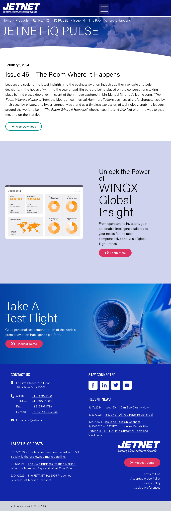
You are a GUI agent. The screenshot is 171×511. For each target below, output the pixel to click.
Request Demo (24, 344)
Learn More (115, 253)
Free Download (23, 126)
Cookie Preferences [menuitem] (147, 487)
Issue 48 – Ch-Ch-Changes (122, 422)
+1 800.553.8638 (42, 401)
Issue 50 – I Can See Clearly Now (127, 407)
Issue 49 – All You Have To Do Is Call (129, 414)
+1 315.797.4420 (42, 396)
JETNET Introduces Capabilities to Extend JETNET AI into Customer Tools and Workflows (120, 430)
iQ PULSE (61, 20)
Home (7, 20)
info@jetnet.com (36, 420)
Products (22, 20)
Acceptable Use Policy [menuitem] (145, 478)
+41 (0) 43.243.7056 (45, 412)
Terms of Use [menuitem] (151, 474)
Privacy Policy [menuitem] (151, 483)
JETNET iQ (41, 20)
